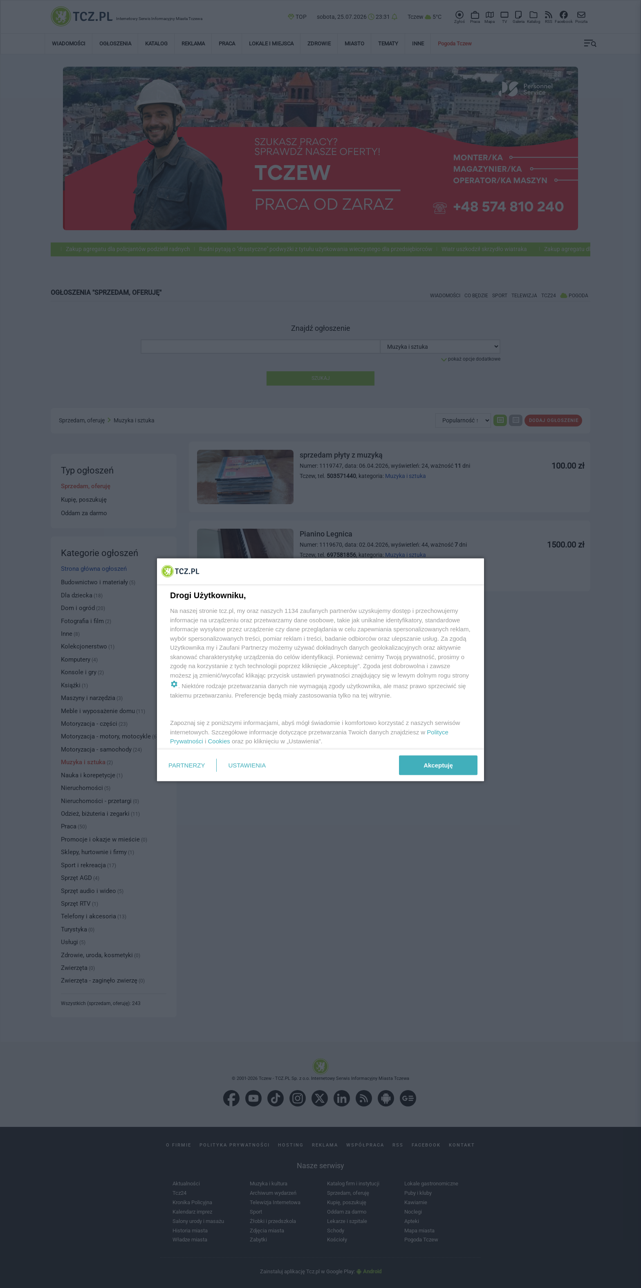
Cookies (219, 741)
